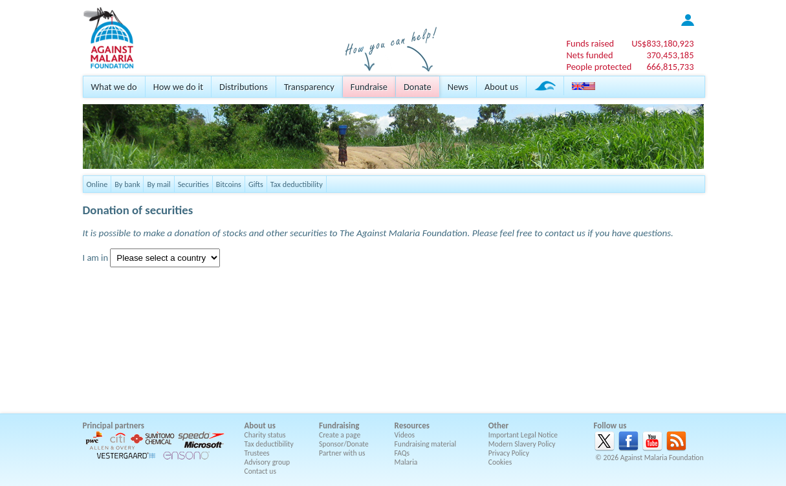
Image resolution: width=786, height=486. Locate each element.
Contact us (260, 471)
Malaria (406, 462)
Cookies (500, 462)
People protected (598, 66)
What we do (114, 87)
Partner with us (342, 453)
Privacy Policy (508, 453)
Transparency (309, 87)
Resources (412, 425)
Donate (417, 87)
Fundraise (369, 87)
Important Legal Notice (523, 434)
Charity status (265, 434)
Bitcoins (228, 184)
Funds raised (590, 43)
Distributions (243, 87)
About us (501, 87)
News (458, 87)
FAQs (402, 453)
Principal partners (113, 425)
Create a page (339, 434)
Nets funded (589, 55)
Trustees (257, 453)
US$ (662, 43)
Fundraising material (426, 443)
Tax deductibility (296, 184)
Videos (405, 434)
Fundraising (339, 425)
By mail (158, 184)
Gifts (255, 184)
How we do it (178, 87)
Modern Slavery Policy (522, 443)
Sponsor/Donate (344, 443)
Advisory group (267, 462)
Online (97, 184)
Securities (193, 184)
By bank (127, 184)
